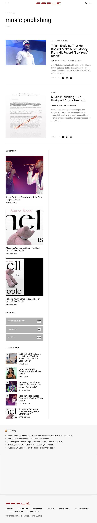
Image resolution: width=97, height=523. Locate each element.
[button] (90, 3)
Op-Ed (53, 92)
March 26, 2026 (11, 203)
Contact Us (23, 508)
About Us (9, 508)
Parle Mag (12, 431)
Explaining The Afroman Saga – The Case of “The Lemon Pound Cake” (30, 384)
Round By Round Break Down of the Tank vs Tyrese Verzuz (24, 198)
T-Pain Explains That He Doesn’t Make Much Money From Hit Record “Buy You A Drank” (69, 51)
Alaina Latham (70, 105)
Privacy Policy (34, 511)
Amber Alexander (74, 61)
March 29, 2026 (24, 390)
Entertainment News (59, 41)
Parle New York (16, 511)
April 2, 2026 (23, 364)
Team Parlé (37, 508)
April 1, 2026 (23, 377)
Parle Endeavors (81, 508)
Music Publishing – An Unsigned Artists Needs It (68, 98)
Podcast (50, 508)
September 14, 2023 (58, 61)
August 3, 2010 (56, 105)
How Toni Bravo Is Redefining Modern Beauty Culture (30, 371)
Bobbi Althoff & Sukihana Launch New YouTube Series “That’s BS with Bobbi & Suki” (30, 357)
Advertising (64, 508)
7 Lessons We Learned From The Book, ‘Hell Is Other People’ (23, 249)
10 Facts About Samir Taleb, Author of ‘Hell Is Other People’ (23, 300)
